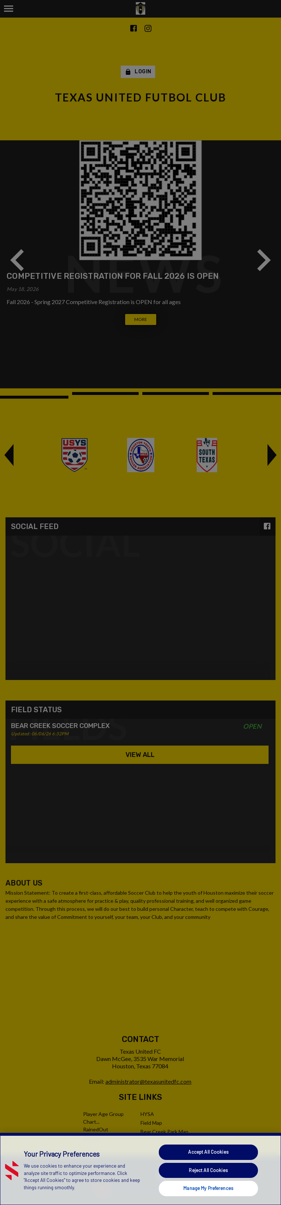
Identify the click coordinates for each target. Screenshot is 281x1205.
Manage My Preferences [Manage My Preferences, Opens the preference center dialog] (208, 1188)
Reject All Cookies (208, 1170)
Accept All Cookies (208, 1152)
